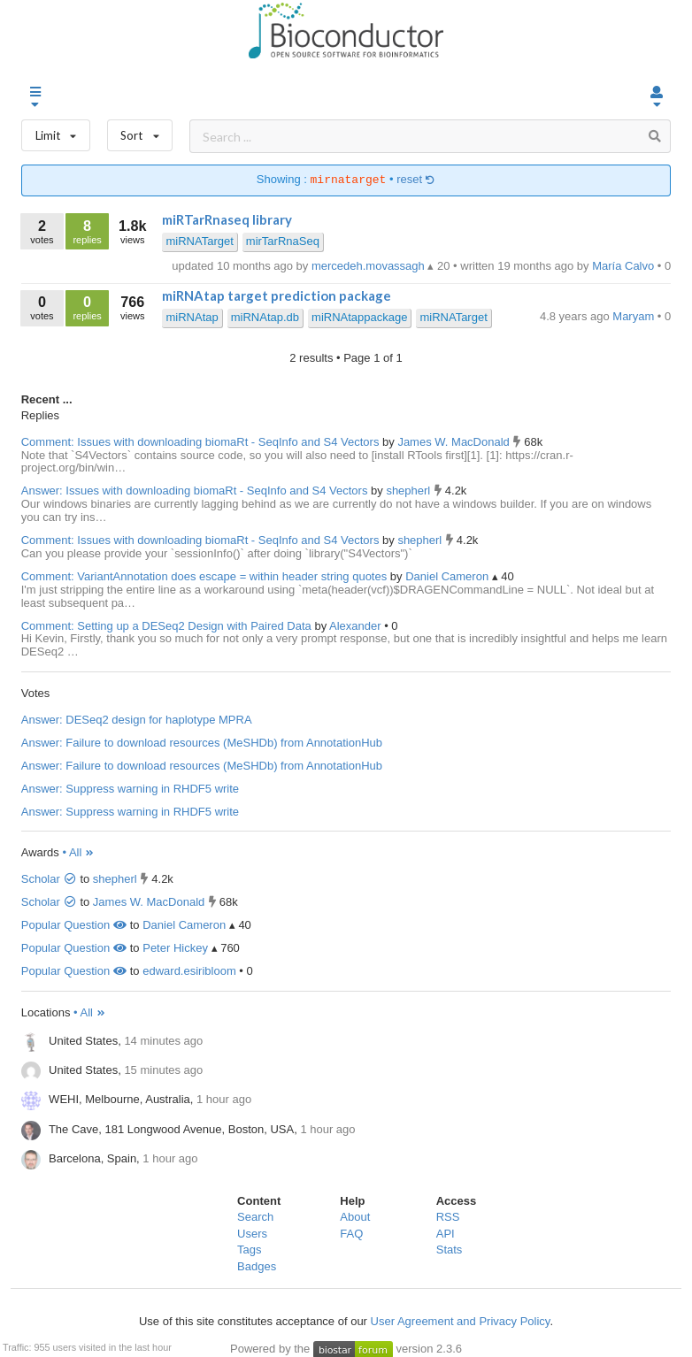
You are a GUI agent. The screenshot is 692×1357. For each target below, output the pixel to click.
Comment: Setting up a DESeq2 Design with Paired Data (166, 625)
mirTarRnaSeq (282, 241)
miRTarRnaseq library (227, 219)
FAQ (351, 1233)
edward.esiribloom (189, 971)
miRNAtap (191, 317)
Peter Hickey (175, 947)
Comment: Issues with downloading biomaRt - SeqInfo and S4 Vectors (200, 441)
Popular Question (74, 925)
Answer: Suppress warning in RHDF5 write (130, 788)
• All (78, 852)
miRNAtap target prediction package (276, 295)
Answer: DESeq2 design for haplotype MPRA (136, 719)
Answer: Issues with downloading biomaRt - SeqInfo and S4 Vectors (194, 490)
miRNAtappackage (359, 317)
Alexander (356, 625)
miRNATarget (199, 241)
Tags (249, 1249)
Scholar (49, 879)
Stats (449, 1249)
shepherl (409, 490)
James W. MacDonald (454, 441)
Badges (256, 1266)
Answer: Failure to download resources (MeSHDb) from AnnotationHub (201, 742)
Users (252, 1233)
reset (415, 180)
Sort (140, 131)
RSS (448, 1216)
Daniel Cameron (448, 576)
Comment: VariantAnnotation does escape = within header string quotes (204, 576)
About (355, 1216)
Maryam (634, 316)
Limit (55, 131)
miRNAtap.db (265, 317)
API (445, 1233)
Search (255, 1216)
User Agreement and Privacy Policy (460, 1321)
